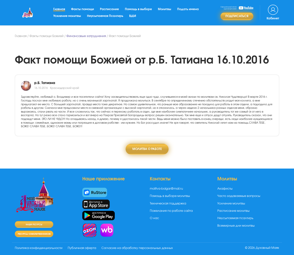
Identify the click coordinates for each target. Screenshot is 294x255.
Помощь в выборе (138, 9)
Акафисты (224, 188)
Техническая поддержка (168, 203)
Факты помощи (82, 9)
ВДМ (132, 15)
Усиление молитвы (67, 15)
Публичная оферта (82, 248)
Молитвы (164, 9)
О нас (154, 218)
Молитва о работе (147, 149)
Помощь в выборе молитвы (170, 195)
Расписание (109, 9)
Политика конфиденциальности (38, 248)
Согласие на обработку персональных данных (137, 248)
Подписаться (236, 16)
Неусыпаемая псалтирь (235, 218)
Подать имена (188, 9)
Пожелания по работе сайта (171, 210)
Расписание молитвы (233, 210)
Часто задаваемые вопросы (238, 195)
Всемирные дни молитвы (236, 225)
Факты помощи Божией (46, 36)
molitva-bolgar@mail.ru (166, 188)
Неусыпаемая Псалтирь (105, 15)
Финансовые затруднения (86, 36)
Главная (59, 9)
